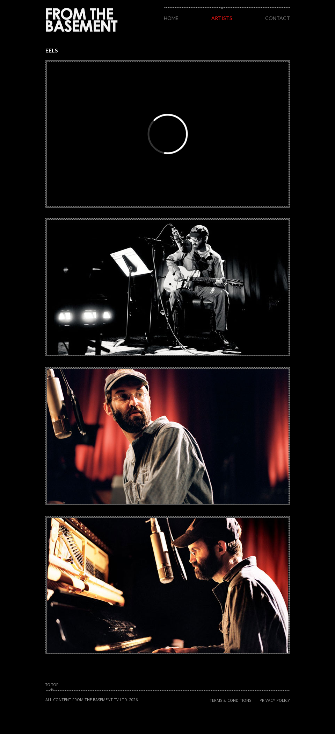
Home (171, 18)
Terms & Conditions (230, 700)
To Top (51, 685)
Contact (277, 18)
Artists (221, 18)
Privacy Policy (275, 700)
